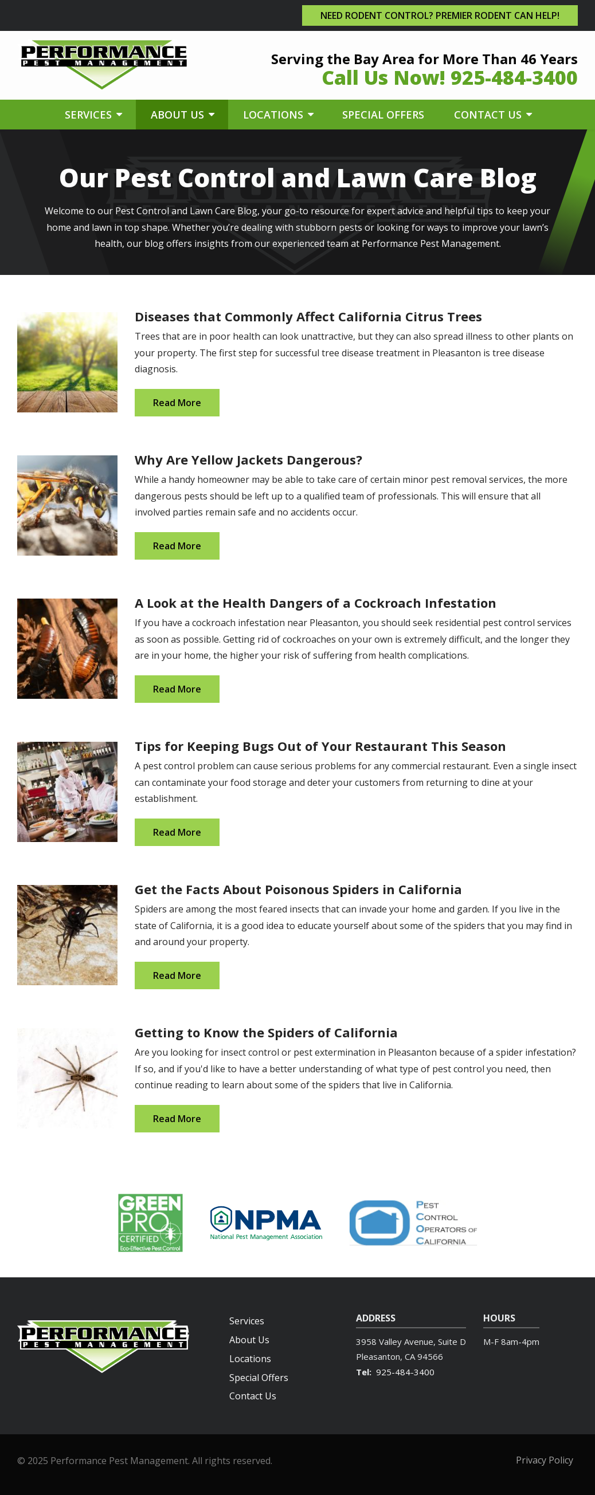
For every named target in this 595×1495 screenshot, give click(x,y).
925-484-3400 (405, 1372)
